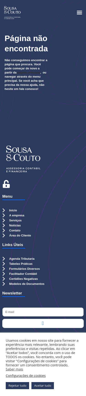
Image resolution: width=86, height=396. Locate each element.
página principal (28, 72)
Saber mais (14, 369)
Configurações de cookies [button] (26, 375)
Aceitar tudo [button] (42, 385)
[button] (79, 12)
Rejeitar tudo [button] (17, 385)
